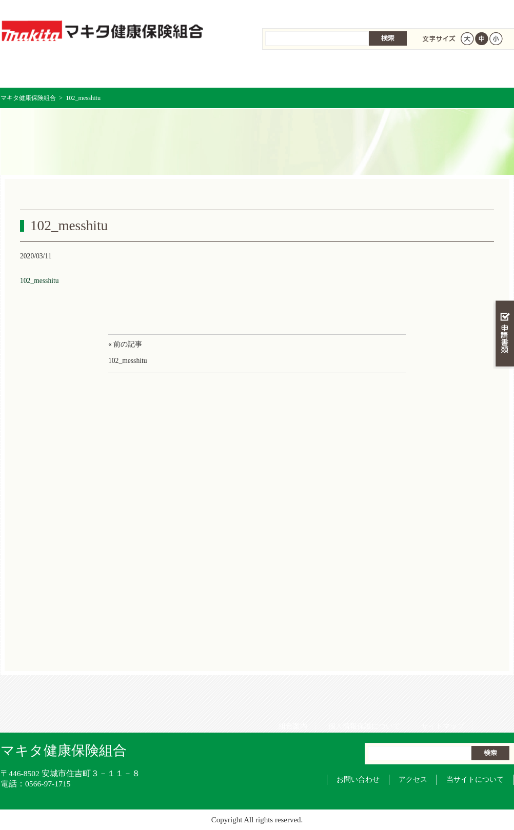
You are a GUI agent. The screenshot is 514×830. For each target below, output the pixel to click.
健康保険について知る (129, 71)
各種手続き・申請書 (385, 71)
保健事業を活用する (300, 71)
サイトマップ (439, 10)
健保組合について (470, 71)
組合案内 (289, 10)
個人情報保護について (361, 10)
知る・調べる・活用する (503, 239)
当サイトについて (475, 779)
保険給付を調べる (215, 71)
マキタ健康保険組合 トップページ (43, 71)
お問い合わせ (358, 779)
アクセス (413, 779)
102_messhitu (39, 281)
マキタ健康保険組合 (28, 98)
